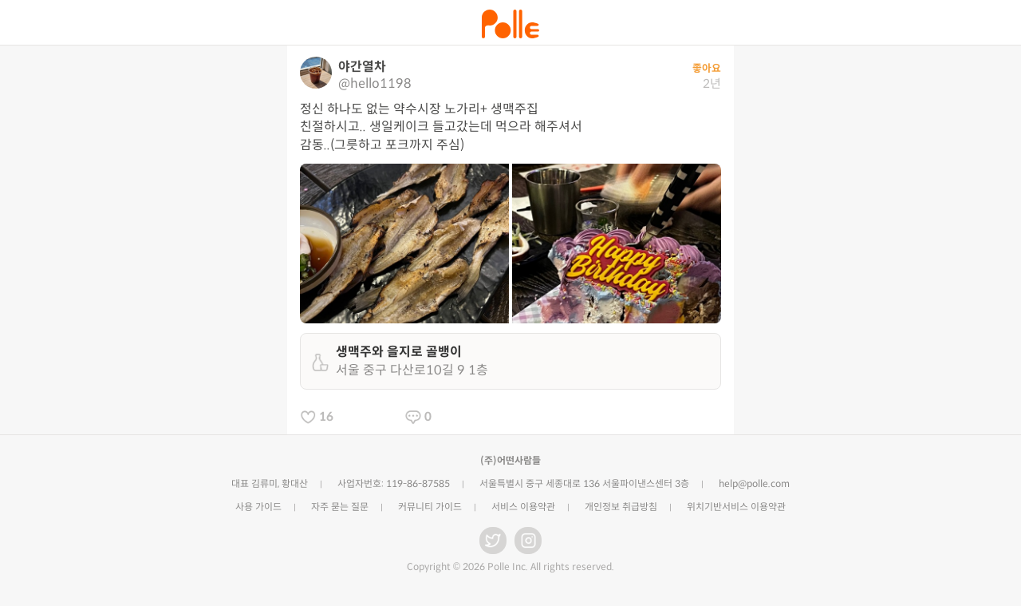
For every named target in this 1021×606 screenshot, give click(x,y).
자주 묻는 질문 (340, 507)
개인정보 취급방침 (621, 507)
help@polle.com (754, 483)
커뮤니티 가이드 (430, 507)
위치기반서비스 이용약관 (736, 507)
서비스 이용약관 (523, 507)
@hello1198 (375, 83)
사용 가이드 (258, 507)
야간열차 (362, 66)
